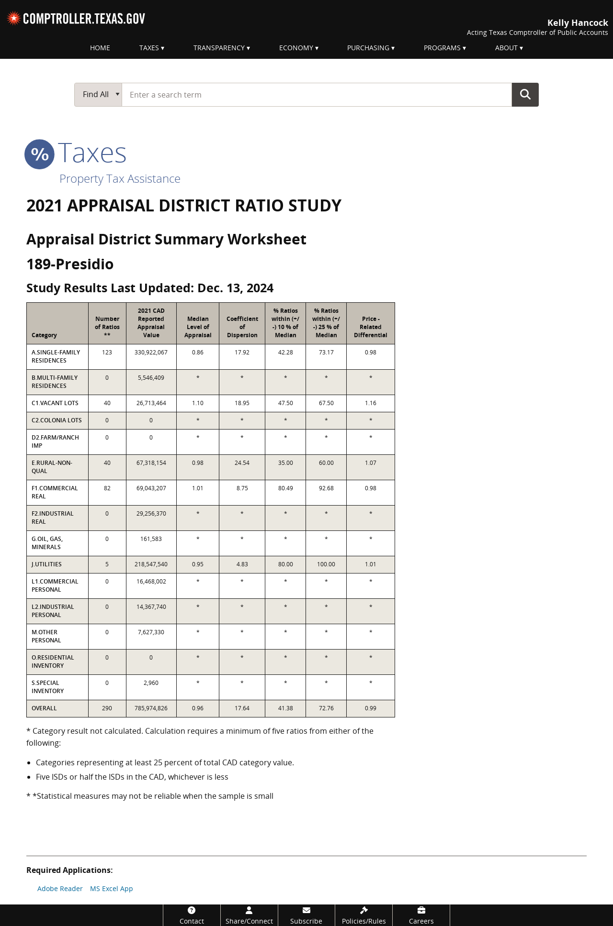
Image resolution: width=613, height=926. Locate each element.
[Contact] (191, 915)
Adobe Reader (60, 888)
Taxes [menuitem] (149, 47)
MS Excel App (111, 888)
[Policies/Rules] (363, 915)
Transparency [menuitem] (219, 47)
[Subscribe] (306, 915)
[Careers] (421, 915)
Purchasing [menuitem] (368, 47)
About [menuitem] (506, 47)
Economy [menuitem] (296, 47)
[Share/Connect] (249, 915)
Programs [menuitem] (442, 47)
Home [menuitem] (100, 47)
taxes (76, 151)
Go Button (525, 94)
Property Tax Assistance (120, 178)
